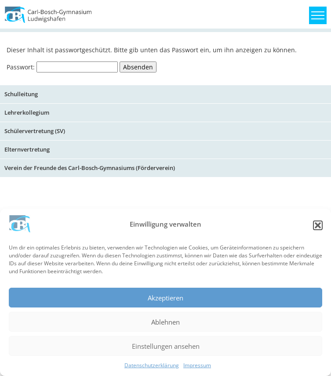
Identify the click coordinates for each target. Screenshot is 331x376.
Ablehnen (165, 322)
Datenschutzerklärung (151, 365)
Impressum (197, 365)
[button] (317, 225)
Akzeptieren (165, 297)
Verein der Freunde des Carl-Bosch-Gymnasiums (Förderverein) (89, 168)
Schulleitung (21, 94)
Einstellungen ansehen (166, 346)
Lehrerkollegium (26, 112)
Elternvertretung (27, 149)
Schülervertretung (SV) (34, 131)
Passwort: (62, 67)
